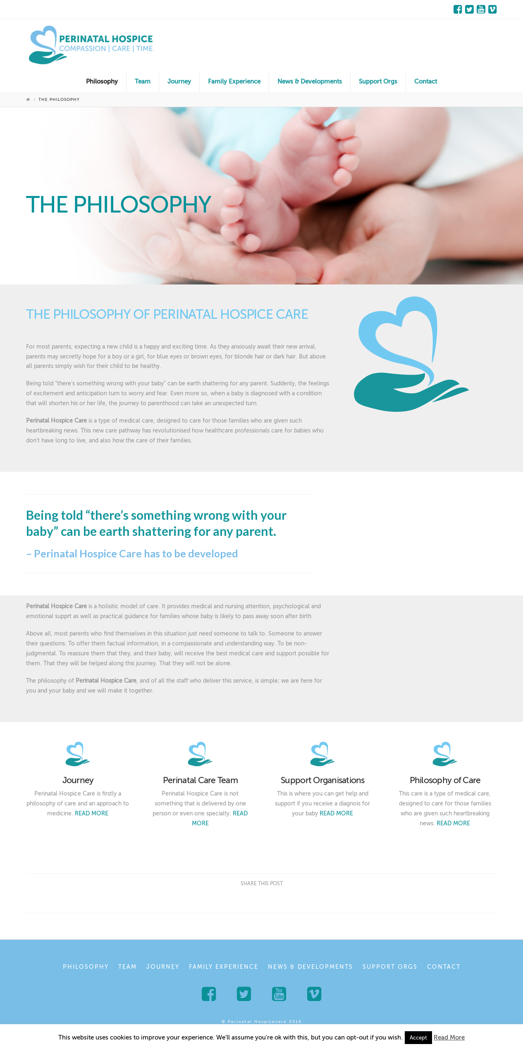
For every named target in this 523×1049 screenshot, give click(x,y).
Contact (444, 967)
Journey (162, 967)
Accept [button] (418, 1038)
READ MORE (91, 813)
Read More (449, 1037)
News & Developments (310, 967)
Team (127, 967)
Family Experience (223, 967)
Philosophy (86, 967)
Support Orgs (390, 967)
